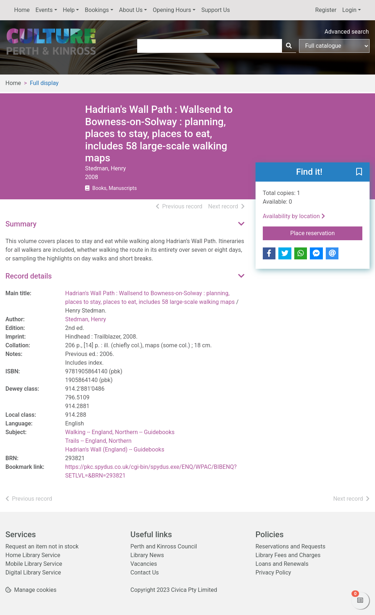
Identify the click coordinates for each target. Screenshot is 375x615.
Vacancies (143, 563)
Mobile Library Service (33, 563)
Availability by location (294, 216)
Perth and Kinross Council (163, 546)
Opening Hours (172, 10)
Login (349, 10)
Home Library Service (32, 555)
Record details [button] (28, 276)
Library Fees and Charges (288, 555)
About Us (131, 10)
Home (22, 10)
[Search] (289, 46)
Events (43, 10)
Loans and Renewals (282, 563)
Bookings (97, 10)
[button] (359, 172)
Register (326, 10)
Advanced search (347, 31)
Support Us (215, 10)
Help (69, 10)
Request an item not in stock (42, 546)
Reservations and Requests (290, 546)
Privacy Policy (273, 572)
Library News (147, 555)
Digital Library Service (33, 572)
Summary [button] (21, 224)
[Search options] (334, 46)
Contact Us (144, 572)
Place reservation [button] (326, 233)
